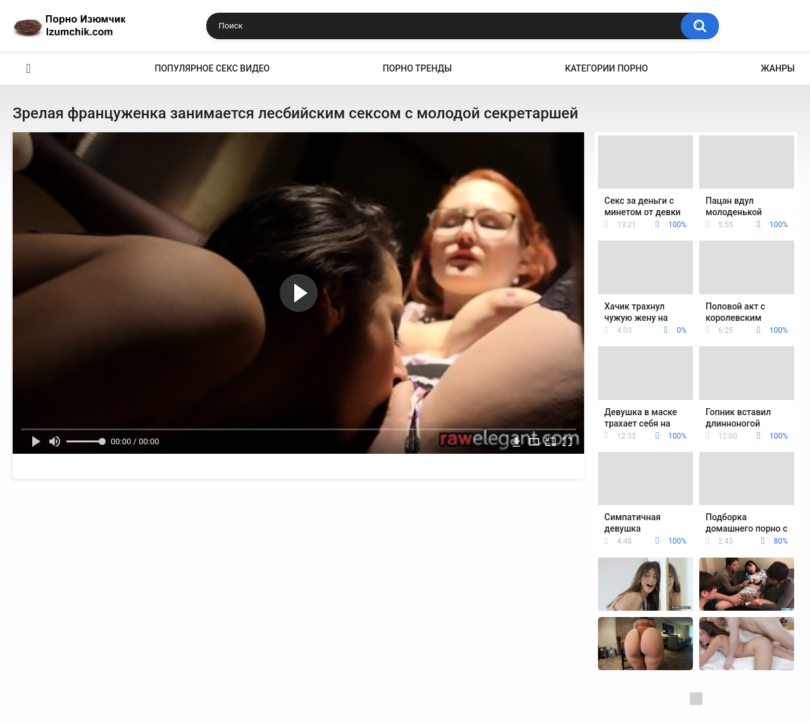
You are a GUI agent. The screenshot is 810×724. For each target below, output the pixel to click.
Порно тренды (417, 68)
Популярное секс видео (212, 68)
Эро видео (28, 69)
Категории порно (606, 68)
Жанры (778, 68)
